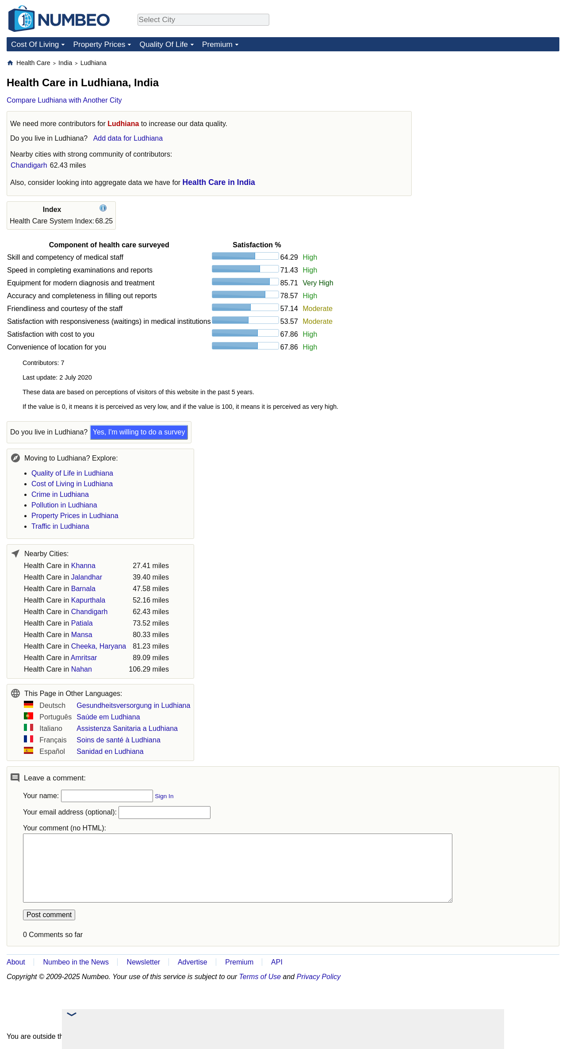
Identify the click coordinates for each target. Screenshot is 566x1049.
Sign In (164, 796)
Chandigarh (29, 165)
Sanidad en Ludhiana (109, 751)
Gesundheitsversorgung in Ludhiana (133, 705)
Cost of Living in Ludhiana (72, 484)
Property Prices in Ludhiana (75, 515)
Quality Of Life (163, 44)
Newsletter (144, 962)
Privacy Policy (319, 976)
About (16, 962)
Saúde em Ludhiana (108, 717)
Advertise (192, 962)
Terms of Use (260, 976)
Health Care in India (219, 182)
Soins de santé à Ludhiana (118, 740)
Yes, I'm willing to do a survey (139, 432)
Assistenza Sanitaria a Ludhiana (127, 728)
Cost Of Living (35, 44)
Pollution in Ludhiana (64, 505)
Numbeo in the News (76, 962)
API (277, 962)
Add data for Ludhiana (128, 138)
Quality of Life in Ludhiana (72, 473)
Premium (217, 44)
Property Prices (99, 44)
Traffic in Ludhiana (60, 526)
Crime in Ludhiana (60, 494)
